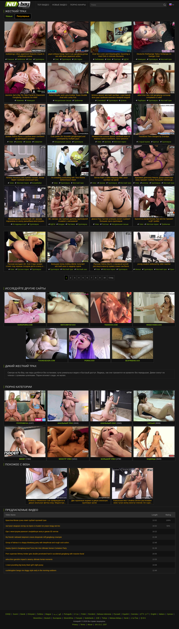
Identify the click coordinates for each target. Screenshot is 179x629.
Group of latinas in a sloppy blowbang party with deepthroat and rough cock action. (37, 543)
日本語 (8, 614)
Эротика (107, 142)
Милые (138, 269)
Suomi (15, 614)
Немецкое (142, 59)
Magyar (48, 614)
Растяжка (71, 224)
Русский (117, 614)
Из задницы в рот (20, 224)
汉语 (97, 618)
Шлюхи (123, 100)
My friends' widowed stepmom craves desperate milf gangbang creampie (34, 537)
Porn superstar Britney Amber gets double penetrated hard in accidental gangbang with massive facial (45, 554)
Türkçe (104, 618)
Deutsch (47, 618)
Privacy (75, 625)
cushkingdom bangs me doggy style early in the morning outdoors (31, 570)
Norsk (126, 618)
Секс (30, 59)
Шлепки (19, 142)
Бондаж (61, 224)
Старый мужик (144, 142)
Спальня (10, 59)
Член (109, 59)
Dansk (22, 614)
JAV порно (78, 59)
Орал (172, 269)
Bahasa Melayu (116, 618)
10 (105, 278)
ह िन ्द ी (144, 614)
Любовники (99, 59)
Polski (83, 614)
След (111, 278)
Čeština (40, 614)
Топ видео (43, 5)
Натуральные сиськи (63, 100)
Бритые (156, 142)
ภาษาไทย (134, 618)
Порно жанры (78, 5)
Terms (82, 625)
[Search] (165, 5)
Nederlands (89, 618)
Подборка (142, 100)
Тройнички (78, 100)
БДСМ (126, 59)
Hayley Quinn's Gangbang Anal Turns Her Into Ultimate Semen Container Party (36, 548)
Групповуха (39, 59)
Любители (21, 59)
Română (91, 614)
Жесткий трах (166, 59)
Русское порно (23, 269)
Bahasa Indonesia (104, 614)
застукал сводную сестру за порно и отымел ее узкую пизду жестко (33, 526)
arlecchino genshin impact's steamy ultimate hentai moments (29, 559)
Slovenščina (68, 618)
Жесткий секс (81, 269)
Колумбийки (37, 183)
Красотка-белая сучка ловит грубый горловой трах (26, 520)
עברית (76, 614)
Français (79, 618)
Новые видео (59, 5)
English (154, 614)
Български (57, 618)
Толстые (117, 59)
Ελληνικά (31, 614)
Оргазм (28, 142)
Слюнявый (101, 100)
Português (68, 614)
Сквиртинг (38, 142)
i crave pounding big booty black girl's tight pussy (24, 565)
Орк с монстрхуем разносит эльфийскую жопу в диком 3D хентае (32, 531)
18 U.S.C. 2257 (101, 625)
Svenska (134, 614)
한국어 (143, 618)
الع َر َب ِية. (57, 614)
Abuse (90, 625)
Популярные (23, 16)
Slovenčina (37, 618)
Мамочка (20, 100)
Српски (170, 614)
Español (125, 614)
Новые (9, 16)
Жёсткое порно (120, 142)
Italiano (162, 614)
